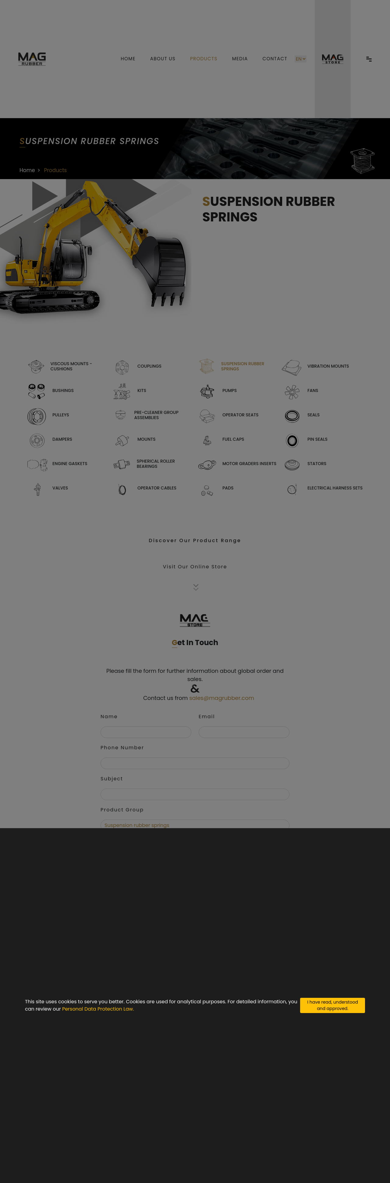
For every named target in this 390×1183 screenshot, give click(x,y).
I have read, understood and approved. (332, 1005)
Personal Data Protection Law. (98, 1008)
